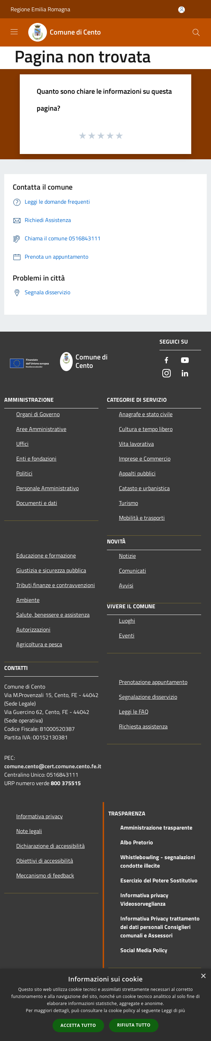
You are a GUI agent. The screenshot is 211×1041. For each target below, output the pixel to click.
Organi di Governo (38, 414)
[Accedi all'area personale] (182, 10)
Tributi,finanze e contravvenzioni (55, 585)
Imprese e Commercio (144, 458)
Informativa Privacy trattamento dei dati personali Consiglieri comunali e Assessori (160, 927)
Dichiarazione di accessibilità (50, 846)
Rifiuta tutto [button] (134, 1025)
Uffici (22, 443)
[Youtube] (185, 360)
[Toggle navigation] (14, 31)
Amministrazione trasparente (156, 827)
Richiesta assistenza (143, 726)
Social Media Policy (143, 950)
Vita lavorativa (136, 443)
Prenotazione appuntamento (153, 682)
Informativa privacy (39, 816)
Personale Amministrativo (47, 488)
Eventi (126, 635)
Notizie (127, 556)
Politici (24, 473)
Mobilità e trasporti (142, 517)
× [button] (203, 976)
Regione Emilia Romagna (40, 9)
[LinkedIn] (185, 373)
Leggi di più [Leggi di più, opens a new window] (173, 1011)
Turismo (128, 503)
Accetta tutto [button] (78, 1025)
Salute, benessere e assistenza (53, 614)
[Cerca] (196, 32)
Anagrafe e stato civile (146, 414)
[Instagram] (166, 373)
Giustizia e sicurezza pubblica (51, 570)
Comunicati (132, 570)
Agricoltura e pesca (39, 644)
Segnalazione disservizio (148, 696)
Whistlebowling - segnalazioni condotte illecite (157, 861)
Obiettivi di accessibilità (44, 860)
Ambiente (28, 600)
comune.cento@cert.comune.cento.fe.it (52, 766)
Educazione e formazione (46, 555)
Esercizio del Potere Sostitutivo (159, 880)
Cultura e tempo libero (146, 429)
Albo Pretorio (136, 842)
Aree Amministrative (41, 429)
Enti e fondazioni (36, 458)
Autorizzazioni (33, 629)
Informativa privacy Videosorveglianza (144, 899)
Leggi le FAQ (134, 711)
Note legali (29, 831)
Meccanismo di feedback (45, 875)
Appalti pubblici (137, 473)
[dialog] (105, 1005)
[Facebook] (166, 360)
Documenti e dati (36, 503)
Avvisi (126, 585)
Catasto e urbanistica (144, 488)
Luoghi (127, 620)
